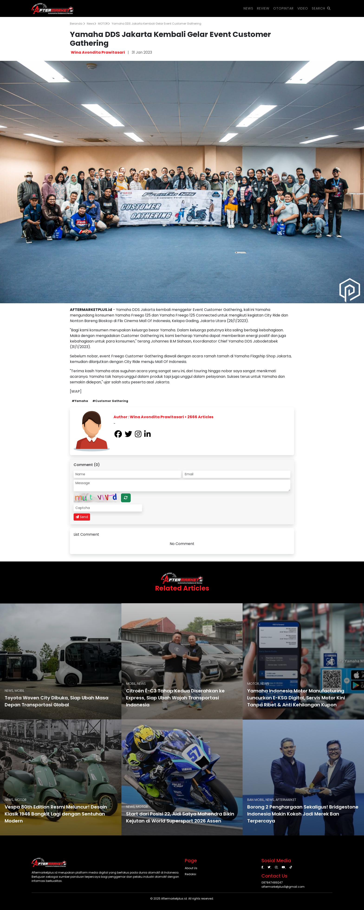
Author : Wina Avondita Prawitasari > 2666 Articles (163, 417)
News (91, 24)
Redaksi (190, 874)
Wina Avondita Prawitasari (98, 52)
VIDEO (302, 8)
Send (82, 517)
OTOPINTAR (283, 8)
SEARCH (321, 8)
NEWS (248, 8)
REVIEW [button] (263, 8)
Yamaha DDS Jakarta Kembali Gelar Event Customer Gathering (156, 24)
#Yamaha (80, 401)
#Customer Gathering (110, 401)
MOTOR (104, 24)
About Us (191, 868)
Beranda (77, 24)
